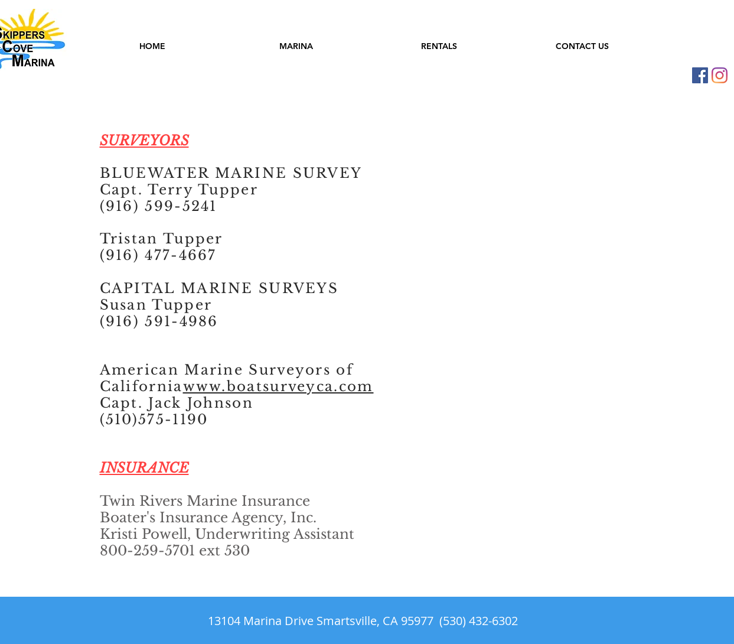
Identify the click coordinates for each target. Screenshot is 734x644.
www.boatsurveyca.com (278, 386)
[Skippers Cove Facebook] (700, 75)
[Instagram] (720, 75)
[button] (296, 46)
